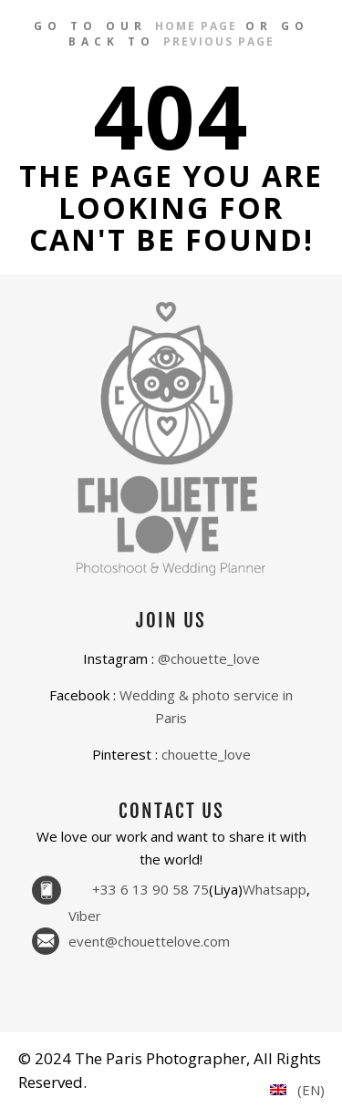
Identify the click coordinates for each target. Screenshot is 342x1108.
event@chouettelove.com (149, 941)
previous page (219, 41)
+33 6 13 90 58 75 (150, 889)
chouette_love (206, 754)
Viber (84, 916)
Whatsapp (274, 889)
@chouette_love (209, 658)
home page (196, 26)
